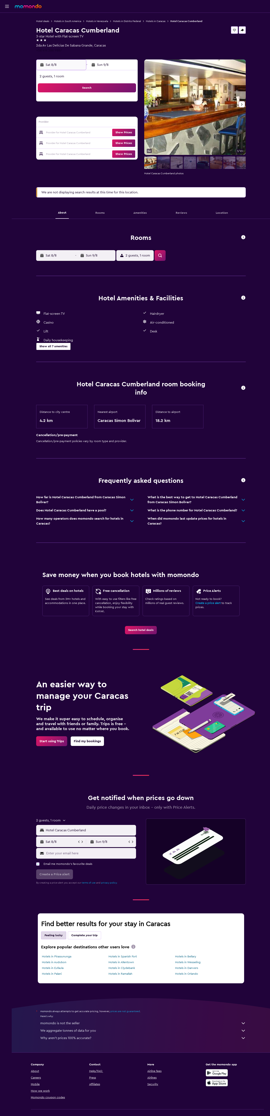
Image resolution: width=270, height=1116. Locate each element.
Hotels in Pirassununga (58, 956)
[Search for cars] (7, 36)
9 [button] (69, 123)
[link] (142, 630)
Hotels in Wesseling (189, 962)
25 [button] (89, 142)
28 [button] (118, 142)
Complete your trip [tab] (86, 935)
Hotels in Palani (53, 973)
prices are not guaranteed (126, 1011)
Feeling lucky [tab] (55, 935)
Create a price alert (209, 603)
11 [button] (89, 123)
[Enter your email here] (91, 853)
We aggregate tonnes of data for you (144, 1030)
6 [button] (109, 113)
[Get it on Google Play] (218, 1073)
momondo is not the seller (144, 1023)
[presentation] (134, 946)
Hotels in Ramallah (121, 973)
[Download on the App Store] (218, 1082)
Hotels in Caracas (157, 21)
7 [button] (118, 113)
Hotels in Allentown (122, 962)
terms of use (90, 882)
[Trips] (7, 48)
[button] (7, 6)
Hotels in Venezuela (98, 21)
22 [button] (128, 133)
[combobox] (91, 830)
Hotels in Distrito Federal (128, 21)
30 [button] (69, 152)
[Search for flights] (7, 19)
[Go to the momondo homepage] (28, 6)
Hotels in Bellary (186, 956)
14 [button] (118, 123)
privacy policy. (110, 882)
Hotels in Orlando (187, 973)
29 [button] (128, 142)
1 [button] (128, 103)
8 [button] (128, 113)
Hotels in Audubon (55, 962)
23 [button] (69, 142)
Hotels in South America (68, 21)
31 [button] (79, 152)
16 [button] (69, 133)
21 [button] (118, 133)
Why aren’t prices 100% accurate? (144, 1038)
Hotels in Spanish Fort (124, 956)
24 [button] (79, 142)
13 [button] (108, 123)
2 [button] (69, 113)
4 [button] (89, 113)
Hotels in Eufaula (54, 968)
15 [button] (128, 123)
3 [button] (79, 113)
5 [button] (99, 113)
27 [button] (108, 142)
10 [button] (79, 123)
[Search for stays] (7, 27)
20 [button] (109, 133)
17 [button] (78, 133)
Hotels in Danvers (187, 968)
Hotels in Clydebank (123, 968)
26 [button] (98, 142)
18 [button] (88, 133)
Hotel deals (43, 21)
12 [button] (98, 123)
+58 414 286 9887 (50, 50)
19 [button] (98, 133)
